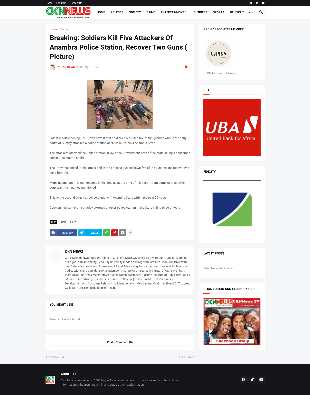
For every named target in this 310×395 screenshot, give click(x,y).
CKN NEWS (74, 251)
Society (135, 12)
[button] (251, 12)
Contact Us (76, 3)
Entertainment (172, 12)
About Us (61, 3)
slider (73, 222)
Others (235, 12)
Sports (218, 12)
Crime (151, 12)
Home (49, 3)
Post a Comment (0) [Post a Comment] (120, 342)
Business (200, 12)
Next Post (185, 356)
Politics (117, 12)
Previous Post (57, 356)
